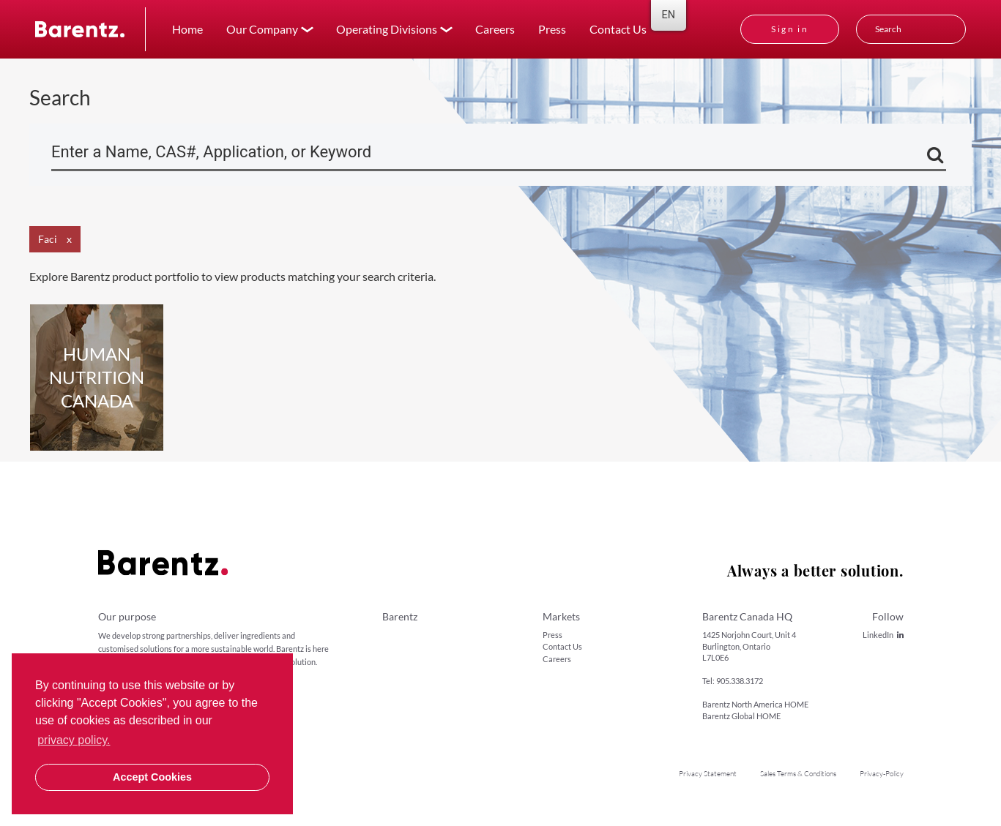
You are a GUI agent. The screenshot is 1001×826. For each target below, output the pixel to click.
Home (187, 29)
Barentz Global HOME (741, 716)
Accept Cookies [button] (152, 777)
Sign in (789, 28)
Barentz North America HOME (755, 704)
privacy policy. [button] (73, 740)
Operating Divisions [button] (386, 29)
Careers (495, 29)
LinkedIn (883, 634)
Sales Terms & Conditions (798, 773)
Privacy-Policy (882, 773)
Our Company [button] (262, 29)
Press (552, 29)
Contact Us (618, 29)
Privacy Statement (708, 773)
